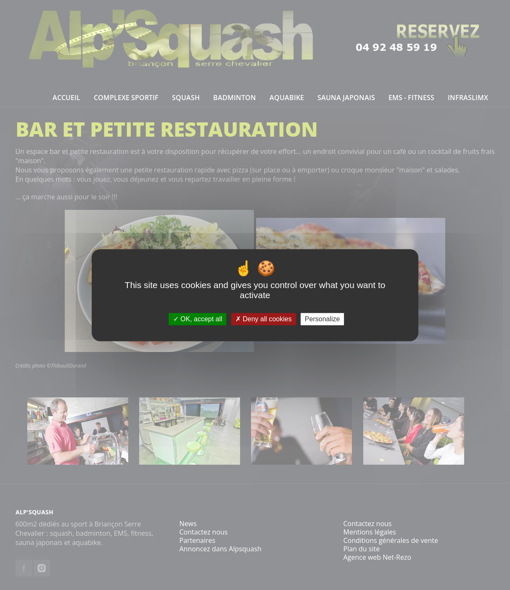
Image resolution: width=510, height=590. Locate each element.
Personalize (322, 319)
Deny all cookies (263, 319)
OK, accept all (197, 319)
